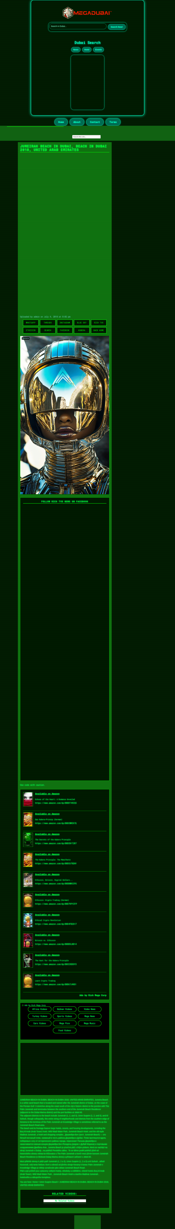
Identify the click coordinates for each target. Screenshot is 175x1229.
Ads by (83, 995)
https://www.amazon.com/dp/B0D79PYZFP (56, 903)
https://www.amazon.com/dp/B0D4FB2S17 (56, 924)
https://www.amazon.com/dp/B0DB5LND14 (56, 944)
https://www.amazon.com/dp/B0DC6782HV (55, 863)
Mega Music (89, 1023)
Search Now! (117, 27)
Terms (113, 122)
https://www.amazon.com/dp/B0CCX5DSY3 (56, 964)
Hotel (86, 49)
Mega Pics (65, 1023)
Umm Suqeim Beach (49, 1182)
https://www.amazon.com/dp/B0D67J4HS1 (55, 984)
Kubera (81, 330)
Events (98, 49)
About (76, 122)
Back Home (99, 330)
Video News (89, 1009)
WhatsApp (30, 322)
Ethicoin (30, 330)
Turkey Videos (39, 1016)
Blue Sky (81, 322)
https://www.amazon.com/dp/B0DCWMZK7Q (56, 823)
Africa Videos (39, 1009)
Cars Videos (39, 1023)
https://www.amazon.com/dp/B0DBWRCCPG (56, 883)
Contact (95, 122)
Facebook (64, 330)
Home (61, 122)
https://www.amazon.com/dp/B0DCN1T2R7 (56, 843)
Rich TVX (98, 322)
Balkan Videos (64, 1009)
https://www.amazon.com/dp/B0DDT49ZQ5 (56, 803)
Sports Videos (64, 1016)
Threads (48, 322)
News (76, 49)
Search (47, 330)
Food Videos (64, 1030)
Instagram (65, 322)
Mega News (90, 1016)
